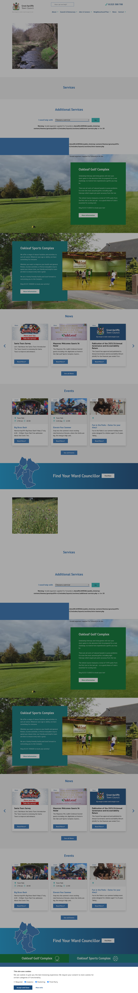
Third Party (52, 982)
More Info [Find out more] (39, 988)
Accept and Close (23, 988)
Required (18, 982)
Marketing (40, 982)
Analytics (29, 982)
